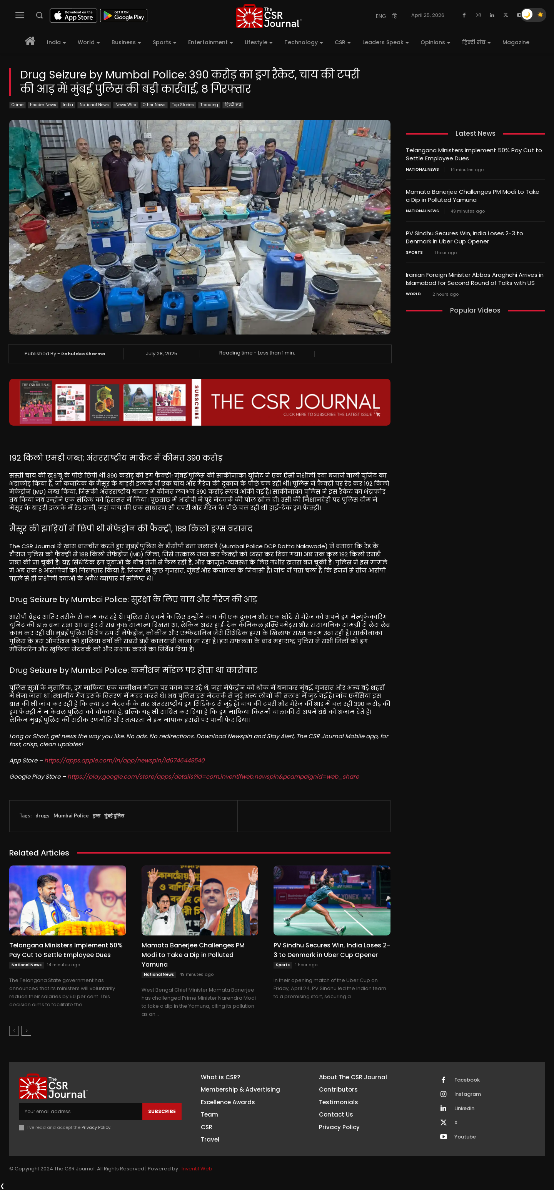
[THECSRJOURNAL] (269, 16)
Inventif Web (197, 1168)
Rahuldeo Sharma (83, 354)
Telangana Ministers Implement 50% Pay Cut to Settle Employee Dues (66, 950)
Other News (154, 105)
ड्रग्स (96, 815)
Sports (283, 965)
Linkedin (464, 1108)
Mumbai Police (71, 815)
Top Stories (183, 105)
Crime (17, 105)
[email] (80, 1111)
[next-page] (26, 1031)
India (67, 105)
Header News (43, 105)
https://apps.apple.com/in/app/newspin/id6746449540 (124, 760)
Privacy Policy (96, 1127)
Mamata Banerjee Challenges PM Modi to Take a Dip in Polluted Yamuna (193, 955)
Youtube (465, 1136)
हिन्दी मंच (233, 105)
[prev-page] (14, 1031)
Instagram (467, 1094)
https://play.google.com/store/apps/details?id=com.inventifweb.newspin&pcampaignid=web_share (213, 776)
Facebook (467, 1080)
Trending (209, 105)
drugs (42, 815)
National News (94, 105)
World (413, 294)
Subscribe (162, 1111)
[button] (39, 15)
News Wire (125, 105)
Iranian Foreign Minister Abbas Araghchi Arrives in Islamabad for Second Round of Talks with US (475, 279)
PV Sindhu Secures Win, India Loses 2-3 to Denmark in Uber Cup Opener (332, 950)
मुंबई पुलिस (114, 815)
